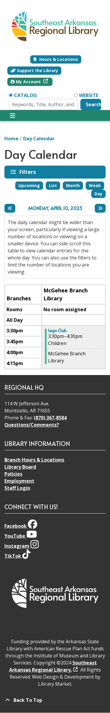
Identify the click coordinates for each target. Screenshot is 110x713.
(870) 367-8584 (50, 417)
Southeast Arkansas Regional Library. (53, 666)
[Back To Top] (55, 700)
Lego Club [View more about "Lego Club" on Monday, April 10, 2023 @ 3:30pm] (57, 331)
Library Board (20, 467)
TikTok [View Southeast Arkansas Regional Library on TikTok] (17, 556)
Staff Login (17, 488)
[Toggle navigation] (12, 115)
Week (95, 185)
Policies (13, 474)
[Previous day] (9, 208)
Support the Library (34, 70)
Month (73, 185)
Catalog (25, 95)
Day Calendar (39, 138)
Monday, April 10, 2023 (55, 208)
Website (88, 95)
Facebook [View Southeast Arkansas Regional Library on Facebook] (20, 526)
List (53, 185)
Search (93, 104)
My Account (26, 81)
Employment (19, 481)
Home (11, 138)
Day (98, 193)
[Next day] (100, 208)
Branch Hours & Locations (34, 460)
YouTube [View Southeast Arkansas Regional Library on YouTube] (20, 536)
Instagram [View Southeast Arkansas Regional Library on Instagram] (21, 546)
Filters (28, 171)
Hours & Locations (58, 59)
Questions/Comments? (31, 425)
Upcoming (29, 185)
